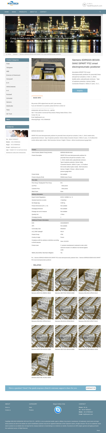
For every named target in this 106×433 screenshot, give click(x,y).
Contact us (8, 410)
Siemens (15, 54)
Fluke (8, 63)
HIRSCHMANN (11, 86)
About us (33, 12)
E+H (7, 83)
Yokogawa (9, 67)
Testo (8, 110)
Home (9, 54)
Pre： (33, 257)
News (14, 12)
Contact (43, 12)
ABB (7, 71)
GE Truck (9, 114)
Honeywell (9, 79)
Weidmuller (9, 106)
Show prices (65, 185)
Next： (77, 257)
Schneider (9, 98)
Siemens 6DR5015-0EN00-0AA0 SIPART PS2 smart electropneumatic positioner (55, 257)
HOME (7, 12)
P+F (7, 90)
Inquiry (80, 90)
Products (23, 12)
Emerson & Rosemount (13, 75)
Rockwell (9, 94)
